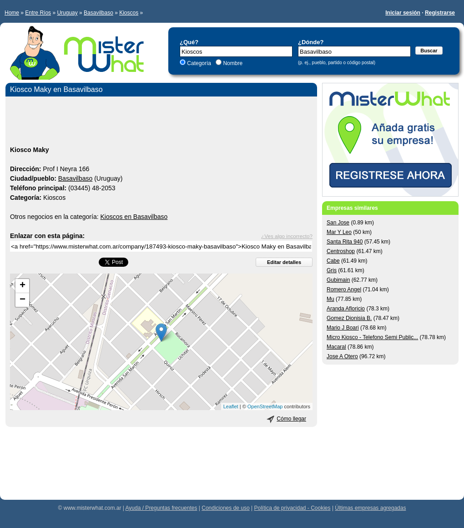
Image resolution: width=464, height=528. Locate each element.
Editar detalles (284, 262)
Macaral (336, 347)
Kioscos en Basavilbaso (133, 216)
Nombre (232, 63)
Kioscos (128, 13)
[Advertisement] (161, 122)
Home (12, 13)
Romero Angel (344, 289)
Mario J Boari (343, 328)
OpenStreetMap (265, 406)
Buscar (428, 50)
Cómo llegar (291, 419)
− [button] (22, 300)
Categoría (199, 63)
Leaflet (230, 406)
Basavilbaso (98, 13)
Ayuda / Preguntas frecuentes (161, 508)
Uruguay (67, 13)
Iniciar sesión (402, 13)
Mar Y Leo (339, 232)
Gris (332, 270)
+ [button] (22, 286)
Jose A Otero (342, 356)
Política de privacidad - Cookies (292, 508)
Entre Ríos (38, 13)
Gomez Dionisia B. (349, 318)
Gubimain (338, 280)
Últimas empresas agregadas (370, 508)
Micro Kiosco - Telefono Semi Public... (372, 337)
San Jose (338, 222)
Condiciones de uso (225, 508)
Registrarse (440, 13)
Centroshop (341, 251)
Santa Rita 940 (345, 242)
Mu (330, 299)
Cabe (333, 261)
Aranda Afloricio (346, 308)
